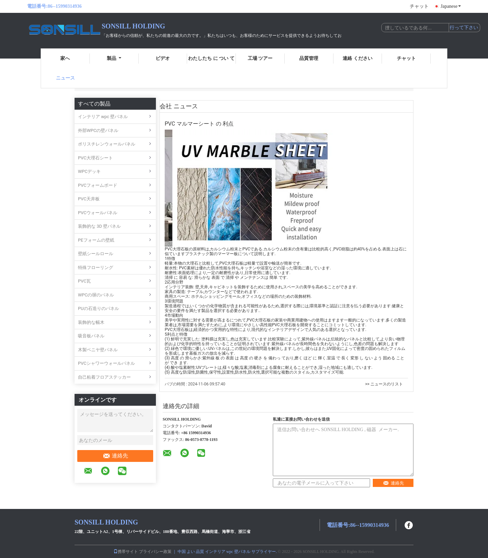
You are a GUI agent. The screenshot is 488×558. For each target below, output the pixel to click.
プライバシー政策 (155, 551)
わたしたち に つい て (211, 58)
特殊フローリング (95, 267)
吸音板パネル (91, 335)
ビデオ (163, 58)
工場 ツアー (260, 58)
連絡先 (115, 456)
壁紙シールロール (95, 253)
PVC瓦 (84, 281)
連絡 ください (357, 58)
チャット (419, 6)
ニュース (65, 78)
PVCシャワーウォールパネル (106, 363)
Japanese (451, 6)
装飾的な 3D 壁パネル (99, 226)
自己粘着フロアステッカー (104, 377)
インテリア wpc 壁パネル (103, 116)
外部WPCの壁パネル (98, 130)
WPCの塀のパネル (96, 294)
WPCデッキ (89, 171)
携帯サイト (126, 551)
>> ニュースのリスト (384, 384)
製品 (114, 58)
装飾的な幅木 (91, 322)
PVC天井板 (89, 198)
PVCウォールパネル (97, 212)
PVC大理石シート (95, 157)
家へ (65, 58)
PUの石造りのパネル (98, 308)
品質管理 (308, 58)
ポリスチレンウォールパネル (106, 144)
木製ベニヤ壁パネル (98, 349)
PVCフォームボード (97, 185)
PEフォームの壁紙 (96, 240)
